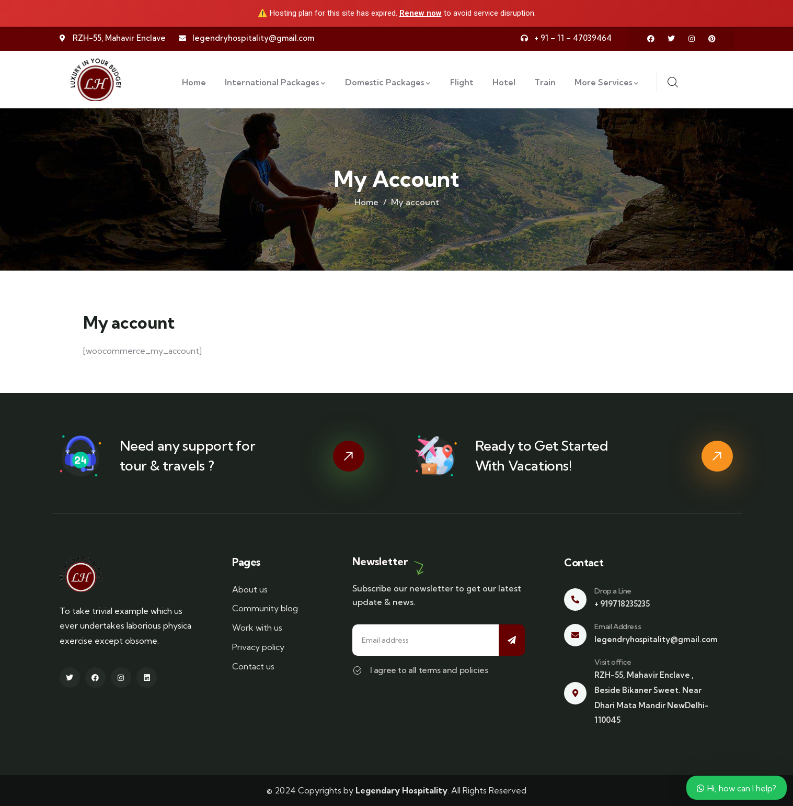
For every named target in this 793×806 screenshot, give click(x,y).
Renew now (420, 13)
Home (366, 202)
